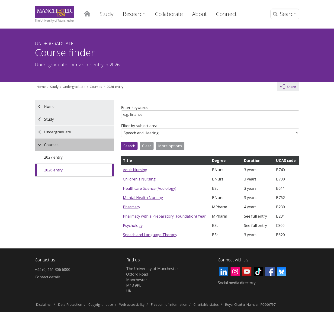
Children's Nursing (139, 179)
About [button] (199, 14)
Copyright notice (100, 304)
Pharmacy (131, 206)
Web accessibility (132, 304)
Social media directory (237, 282)
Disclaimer (44, 304)
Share (288, 87)
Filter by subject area (139, 125)
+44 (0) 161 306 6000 (52, 269)
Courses (96, 86)
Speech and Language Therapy (150, 234)
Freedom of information (169, 304)
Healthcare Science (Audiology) (149, 188)
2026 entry (114, 86)
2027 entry (53, 157)
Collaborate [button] (169, 14)
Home (87, 12)
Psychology (133, 225)
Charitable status (206, 304)
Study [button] (106, 14)
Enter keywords (134, 107)
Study (54, 86)
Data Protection (70, 304)
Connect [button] (226, 14)
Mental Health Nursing (143, 197)
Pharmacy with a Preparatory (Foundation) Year (164, 216)
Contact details (48, 277)
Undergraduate (74, 86)
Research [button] (134, 14)
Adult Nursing (135, 169)
